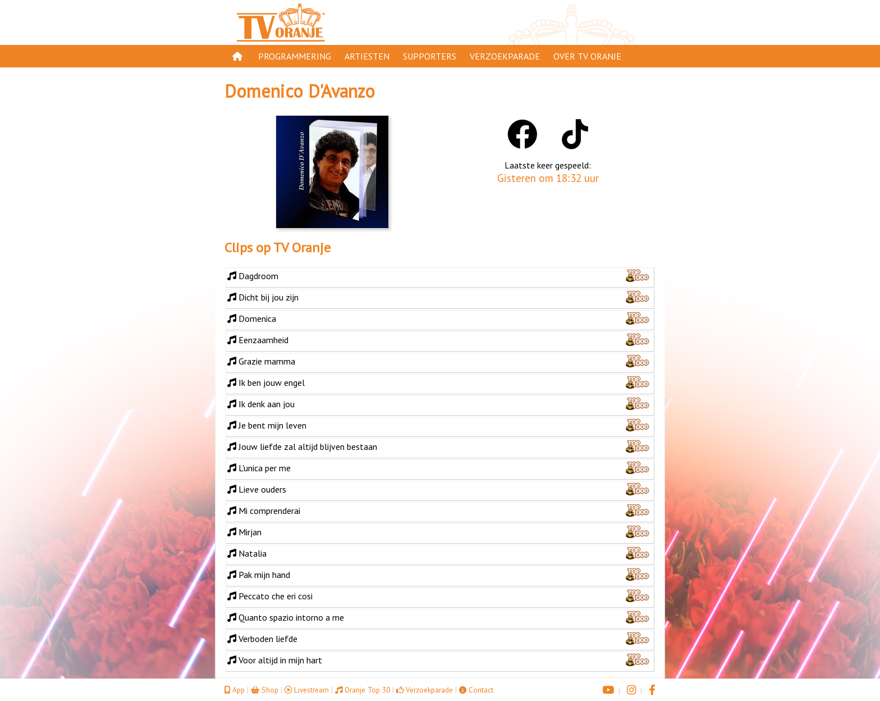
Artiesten (367, 56)
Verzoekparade (505, 56)
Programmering (294, 56)
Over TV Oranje (587, 56)
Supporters (429, 56)
